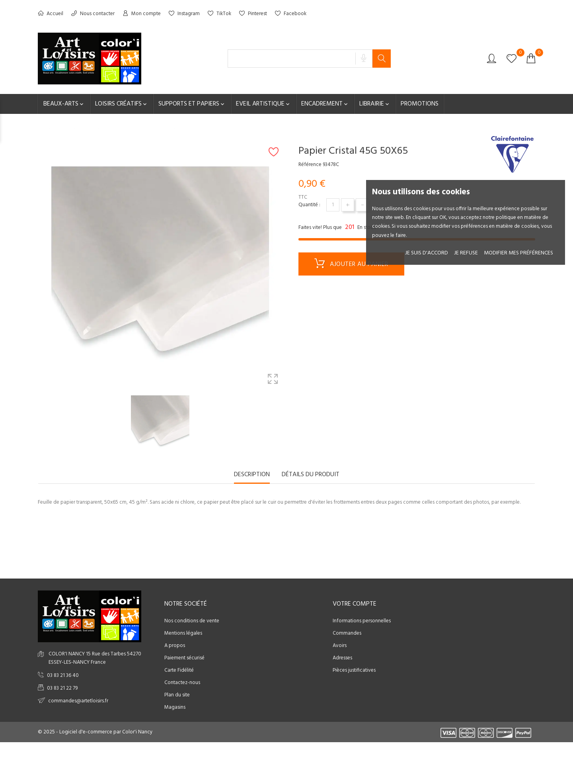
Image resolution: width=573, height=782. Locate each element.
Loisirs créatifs (121, 104)
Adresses (342, 658)
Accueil (50, 14)
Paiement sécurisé (184, 658)
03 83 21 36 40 (63, 675)
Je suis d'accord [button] (426, 253)
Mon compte (142, 14)
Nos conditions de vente (191, 621)
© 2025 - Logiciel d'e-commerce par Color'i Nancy (95, 732)
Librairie (374, 104)
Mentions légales (183, 633)
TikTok (219, 14)
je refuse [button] (466, 253)
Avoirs (340, 645)
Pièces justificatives (354, 670)
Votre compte (354, 604)
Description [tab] (252, 475)
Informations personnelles (362, 621)
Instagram (184, 14)
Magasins (174, 707)
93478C (331, 165)
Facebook (290, 14)
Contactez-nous (182, 682)
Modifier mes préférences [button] (518, 253)
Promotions (420, 104)
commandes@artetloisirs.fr (78, 701)
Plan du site (177, 695)
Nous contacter (93, 14)
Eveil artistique (263, 104)
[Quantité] (332, 204)
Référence (310, 165)
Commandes (347, 633)
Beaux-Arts (64, 104)
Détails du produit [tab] (310, 475)
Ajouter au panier (351, 264)
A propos (174, 645)
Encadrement (325, 104)
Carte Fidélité (179, 670)
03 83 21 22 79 (62, 688)
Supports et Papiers (192, 104)
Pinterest (253, 14)
